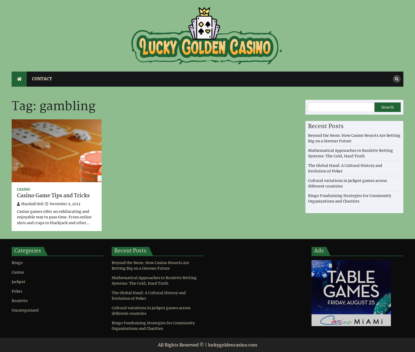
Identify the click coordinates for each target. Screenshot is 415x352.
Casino (23, 189)
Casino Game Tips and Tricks (53, 196)
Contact (42, 78)
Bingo (17, 262)
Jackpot (18, 281)
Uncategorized (25, 310)
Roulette (20, 300)
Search (387, 107)
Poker (17, 291)
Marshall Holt (30, 204)
